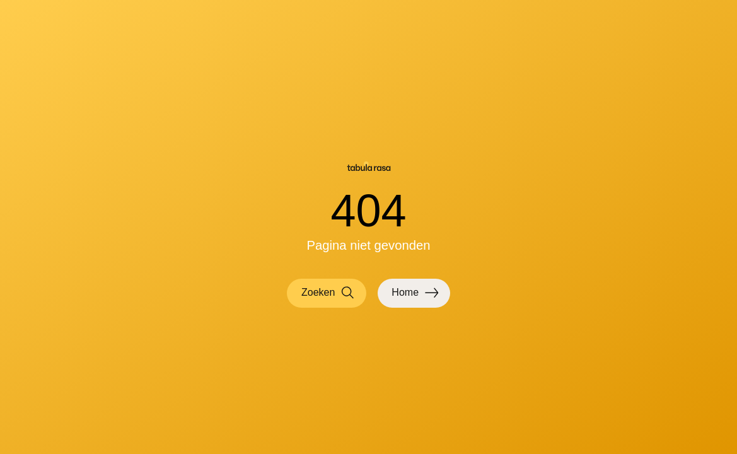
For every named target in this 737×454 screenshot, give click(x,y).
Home (415, 293)
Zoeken (328, 293)
